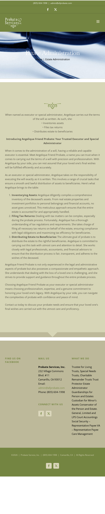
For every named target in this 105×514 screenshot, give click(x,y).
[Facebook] (41, 413)
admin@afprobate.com (61, 3)
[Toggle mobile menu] (98, 21)
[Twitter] (48, 413)
